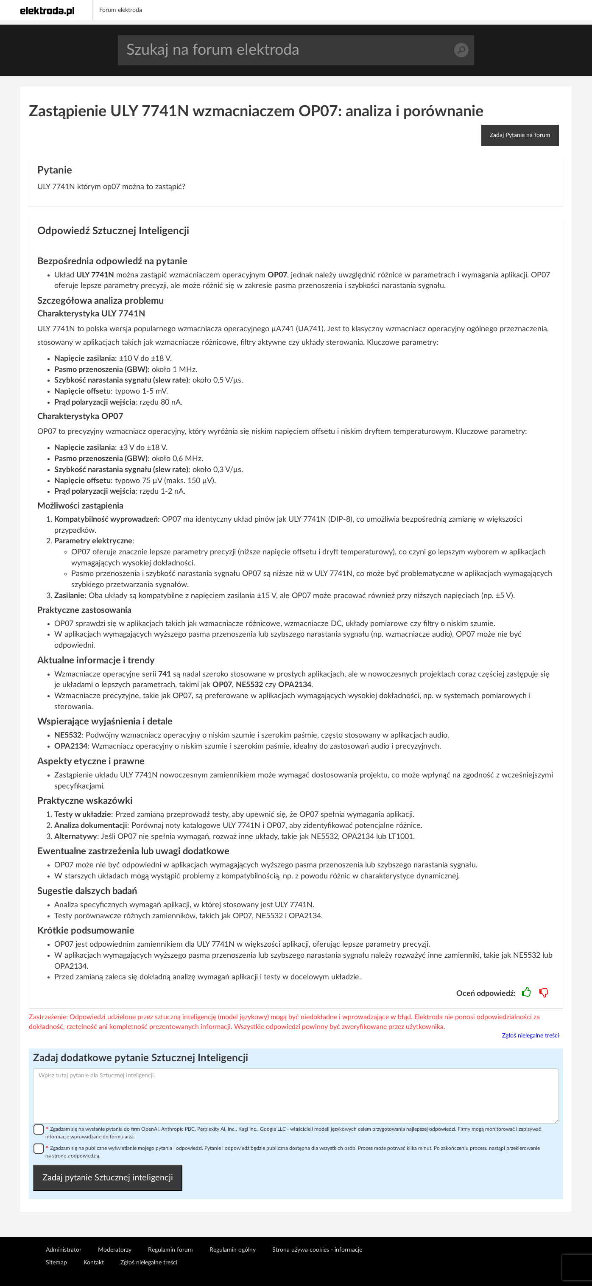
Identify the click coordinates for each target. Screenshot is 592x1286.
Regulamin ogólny (232, 1250)
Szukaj (461, 50)
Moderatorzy (114, 1250)
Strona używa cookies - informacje (317, 1250)
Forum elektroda (120, 10)
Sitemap (56, 1263)
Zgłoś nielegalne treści (530, 1036)
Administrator (63, 1250)
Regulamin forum (170, 1250)
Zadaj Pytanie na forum (520, 135)
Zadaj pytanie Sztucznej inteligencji (107, 1178)
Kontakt (94, 1263)
